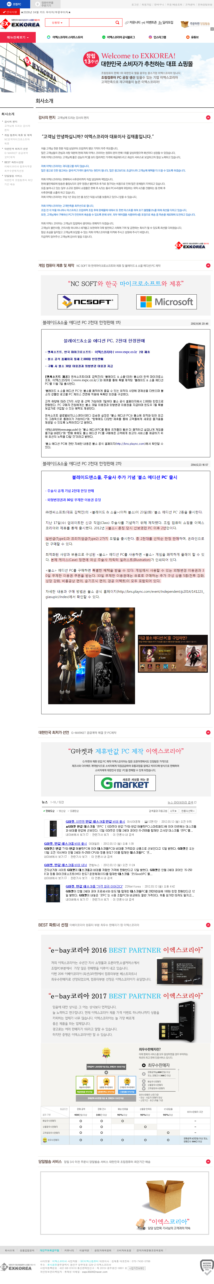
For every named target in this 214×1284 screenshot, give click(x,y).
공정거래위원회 (102, 1250)
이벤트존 (151, 22)
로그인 (135, 4)
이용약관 (84, 1250)
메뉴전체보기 (18, 37)
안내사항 (10, 12)
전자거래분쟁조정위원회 (150, 1250)
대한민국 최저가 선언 (16, 148)
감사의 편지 (10, 121)
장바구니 (159, 4)
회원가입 (146, 4)
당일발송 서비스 (13, 176)
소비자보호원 (124, 1250)
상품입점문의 (27, 1250)
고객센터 (190, 4)
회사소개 (8, 114)
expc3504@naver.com (95, 1271)
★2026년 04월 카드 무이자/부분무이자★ (46, 11)
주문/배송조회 (174, 4)
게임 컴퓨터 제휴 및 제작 (18, 135)
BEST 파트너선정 (14, 162)
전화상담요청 (206, 4)
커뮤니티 (135, 22)
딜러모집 (167, 22)
